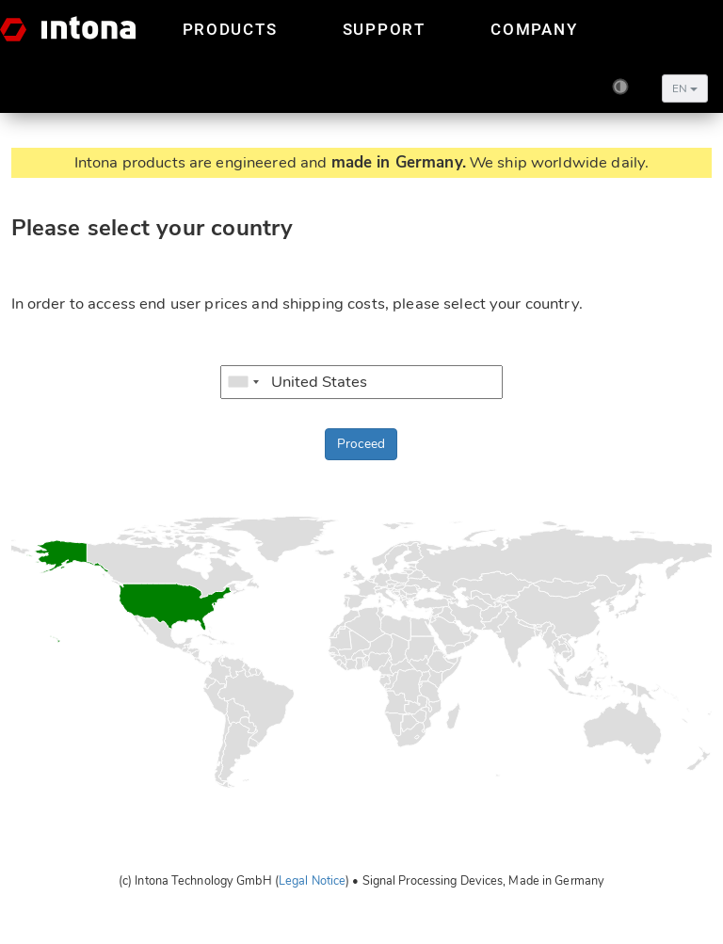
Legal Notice (312, 880)
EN (685, 88)
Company (533, 29)
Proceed (361, 444)
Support (384, 29)
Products (230, 29)
